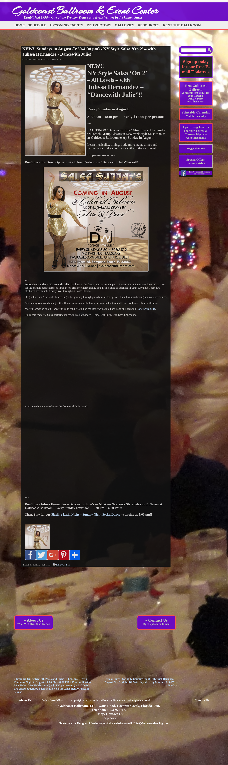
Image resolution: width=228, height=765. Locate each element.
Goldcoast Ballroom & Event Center (85, 10)
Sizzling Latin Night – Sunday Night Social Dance (85, 514)
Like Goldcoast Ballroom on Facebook (199, 173)
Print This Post (63, 565)
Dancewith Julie (145, 308)
